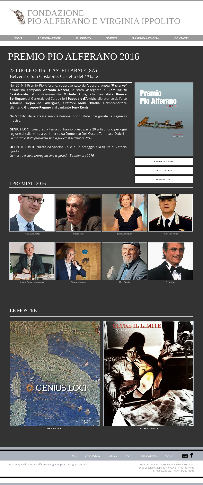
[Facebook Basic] (191, 455)
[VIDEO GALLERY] (164, 170)
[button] (49, 38)
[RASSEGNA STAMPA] (164, 161)
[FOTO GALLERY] (164, 179)
